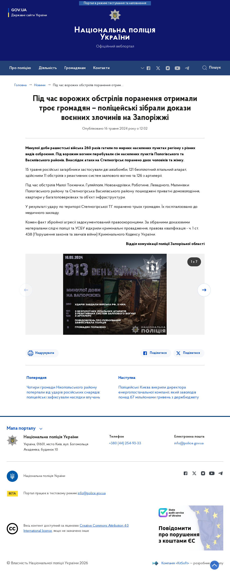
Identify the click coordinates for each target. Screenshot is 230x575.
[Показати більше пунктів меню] (142, 68)
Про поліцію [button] (20, 68)
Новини (39, 85)
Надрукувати (43, 353)
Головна (20, 85)
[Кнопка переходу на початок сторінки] (213, 564)
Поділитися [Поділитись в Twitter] (191, 353)
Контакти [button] (101, 68)
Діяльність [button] (48, 68)
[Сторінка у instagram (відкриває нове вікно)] (167, 68)
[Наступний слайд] (204, 290)
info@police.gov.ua (188, 443)
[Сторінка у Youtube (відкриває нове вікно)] (177, 68)
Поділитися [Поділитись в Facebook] (159, 353)
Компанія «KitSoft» (175, 563)
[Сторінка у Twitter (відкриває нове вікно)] (158, 68)
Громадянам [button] (75, 68)
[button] (25, 428)
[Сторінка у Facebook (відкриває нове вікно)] (148, 68)
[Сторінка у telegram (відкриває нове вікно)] (187, 68)
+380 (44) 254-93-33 (125, 443)
